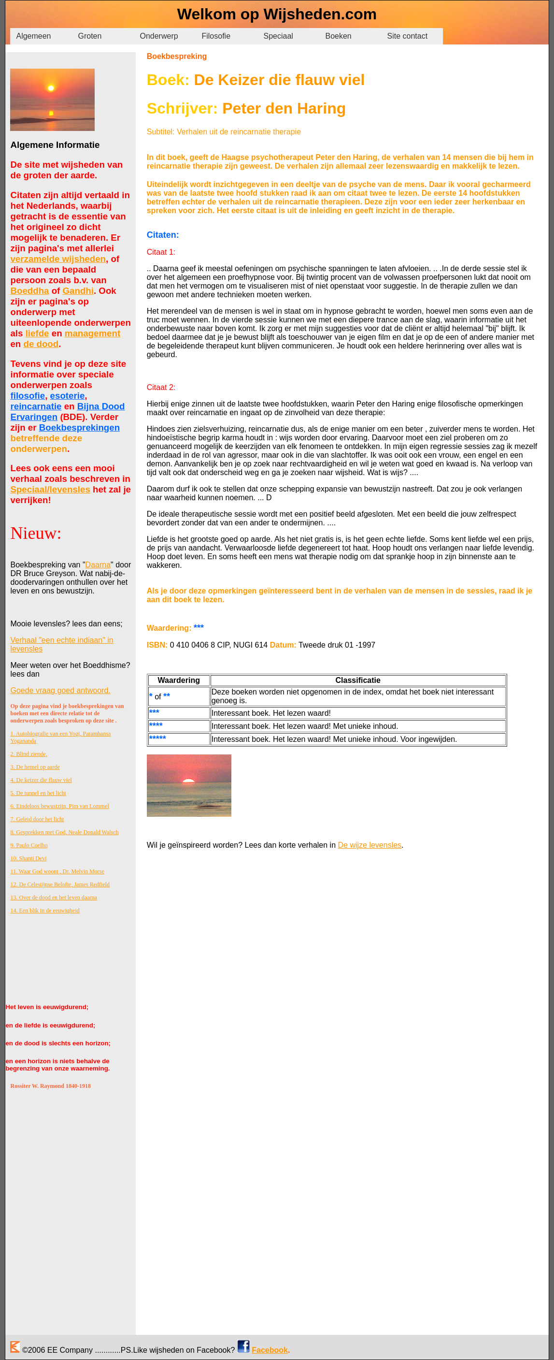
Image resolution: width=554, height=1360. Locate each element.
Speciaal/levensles (50, 489)
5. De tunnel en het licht (38, 793)
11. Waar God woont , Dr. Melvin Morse (57, 871)
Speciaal (278, 36)
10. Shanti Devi (28, 858)
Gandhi (78, 291)
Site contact (407, 36)
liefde (37, 333)
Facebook (270, 1350)
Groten (89, 36)
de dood (41, 344)
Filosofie (215, 36)
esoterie (67, 396)
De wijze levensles (370, 845)
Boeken (338, 36)
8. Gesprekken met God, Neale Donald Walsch (64, 832)
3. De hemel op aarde (34, 767)
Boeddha (29, 291)
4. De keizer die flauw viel (40, 780)
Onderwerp (159, 36)
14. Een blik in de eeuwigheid (44, 910)
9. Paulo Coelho (28, 845)
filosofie (27, 396)
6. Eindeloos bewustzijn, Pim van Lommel (59, 806)
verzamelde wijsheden (58, 259)
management (92, 333)
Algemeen (33, 36)
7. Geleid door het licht (37, 819)
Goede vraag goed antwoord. (60, 690)
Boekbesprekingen (79, 427)
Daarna (98, 565)
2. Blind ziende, (28, 754)
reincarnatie (35, 406)
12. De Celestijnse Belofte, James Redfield (60, 884)
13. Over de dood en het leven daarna (53, 897)
